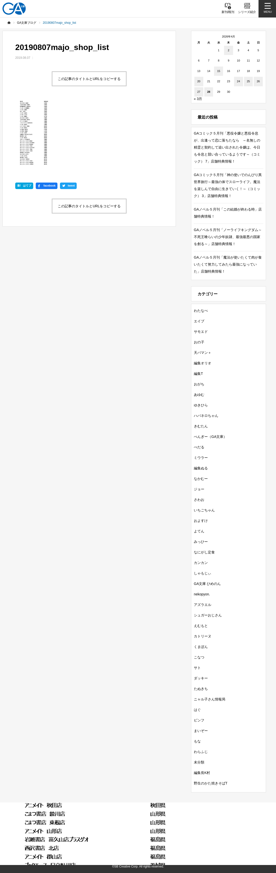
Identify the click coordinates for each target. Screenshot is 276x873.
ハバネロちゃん (206, 416)
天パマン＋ (202, 353)
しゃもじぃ (202, 573)
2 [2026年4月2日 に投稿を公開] (228, 50)
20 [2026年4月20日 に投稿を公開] (198, 81)
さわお (199, 500)
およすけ (201, 521)
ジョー (199, 489)
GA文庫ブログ (124, 817)
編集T (198, 374)
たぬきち (201, 689)
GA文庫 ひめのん (207, 584)
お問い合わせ (132, 843)
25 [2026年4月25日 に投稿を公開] (248, 81)
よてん (199, 531)
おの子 (199, 342)
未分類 (199, 762)
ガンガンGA (243, 817)
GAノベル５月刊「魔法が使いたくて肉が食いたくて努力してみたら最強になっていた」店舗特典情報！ (228, 264)
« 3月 (198, 99)
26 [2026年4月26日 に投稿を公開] (258, 81)
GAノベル (184, 817)
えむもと (201, 626)
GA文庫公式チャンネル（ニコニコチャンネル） (157, 835)
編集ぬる (201, 468)
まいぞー (201, 731)
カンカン (201, 563)
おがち (199, 384)
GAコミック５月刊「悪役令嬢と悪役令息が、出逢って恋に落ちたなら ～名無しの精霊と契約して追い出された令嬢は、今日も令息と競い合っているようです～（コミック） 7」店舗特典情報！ (227, 147)
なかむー (201, 479)
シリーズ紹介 (90, 817)
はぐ (197, 710)
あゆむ (199, 395)
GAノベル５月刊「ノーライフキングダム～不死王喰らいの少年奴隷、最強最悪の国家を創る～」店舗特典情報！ (228, 237)
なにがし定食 (204, 552)
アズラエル (202, 605)
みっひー (201, 542)
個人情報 (247, 835)
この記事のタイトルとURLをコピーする (89, 79)
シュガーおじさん (208, 615)
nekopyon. (202, 594)
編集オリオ (202, 363)
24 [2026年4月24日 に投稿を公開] (238, 81)
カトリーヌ (202, 636)
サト (197, 668)
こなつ (199, 657)
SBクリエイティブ (25, 835)
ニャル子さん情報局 (209, 699)
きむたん (201, 426)
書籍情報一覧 (58, 817)
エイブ (199, 321)
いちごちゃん (204, 510)
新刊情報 (30, 817)
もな (197, 741)
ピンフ (199, 720)
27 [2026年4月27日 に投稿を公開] (198, 91)
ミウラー (201, 458)
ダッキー (201, 678)
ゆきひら (201, 405)
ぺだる (199, 447)
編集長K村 (202, 773)
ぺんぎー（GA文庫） (210, 437)
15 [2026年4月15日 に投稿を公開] (218, 71)
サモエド (201, 332)
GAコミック (213, 817)
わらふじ (201, 752)
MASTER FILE (217, 835)
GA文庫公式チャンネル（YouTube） (79, 835)
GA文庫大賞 (156, 817)
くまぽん (201, 647)
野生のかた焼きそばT (211, 783)
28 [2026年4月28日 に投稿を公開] (208, 91)
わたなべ (201, 311)
